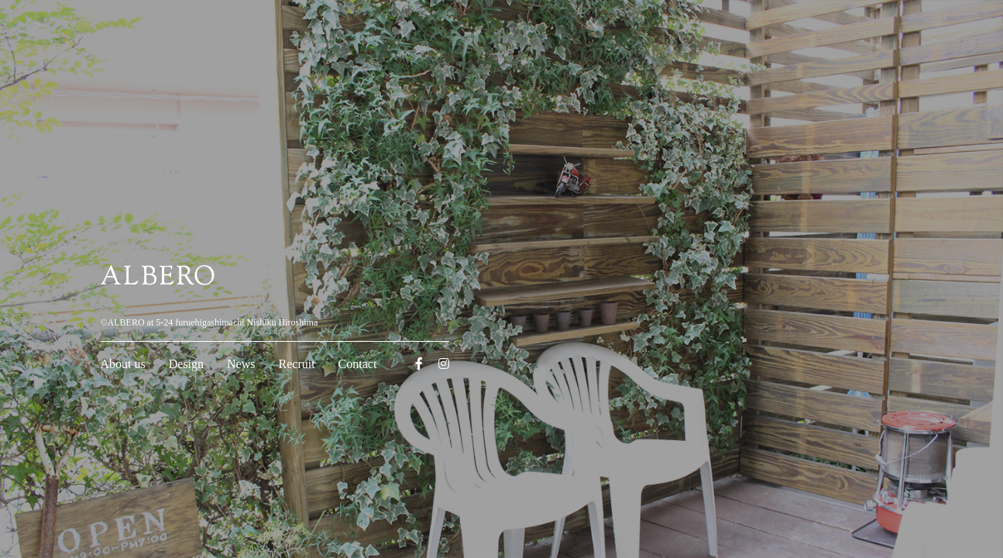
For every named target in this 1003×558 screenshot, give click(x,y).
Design (186, 363)
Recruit (297, 363)
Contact (357, 363)
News (241, 363)
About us (123, 363)
